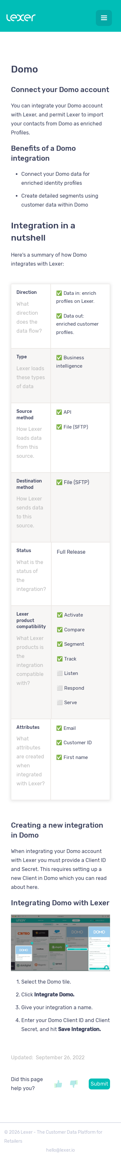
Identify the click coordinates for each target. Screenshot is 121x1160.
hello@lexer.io (60, 1150)
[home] (19, 19)
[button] (104, 18)
